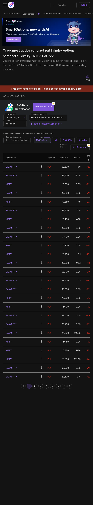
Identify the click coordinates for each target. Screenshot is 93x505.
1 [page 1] (29, 386)
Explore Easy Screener (47, 123)
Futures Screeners (72, 13)
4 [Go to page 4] (46, 386)
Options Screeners (52, 13)
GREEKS (82, 140)
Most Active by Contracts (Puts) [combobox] (47, 117)
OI (55, 140)
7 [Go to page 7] (64, 386)
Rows (62, 144)
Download (79, 147)
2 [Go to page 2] (35, 386)
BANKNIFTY (11, 167)
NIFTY (9, 184)
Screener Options (38, 114)
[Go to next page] (69, 386)
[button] (14, 157)
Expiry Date (11, 114)
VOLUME (67, 140)
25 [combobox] (61, 147)
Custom (42, 140)
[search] (17, 140)
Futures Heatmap (12, 13)
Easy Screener (31, 14)
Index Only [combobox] (10, 123)
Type (8, 120)
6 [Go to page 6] (58, 386)
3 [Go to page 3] (40, 386)
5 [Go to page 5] (52, 386)
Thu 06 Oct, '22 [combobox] (13, 117)
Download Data (43, 107)
